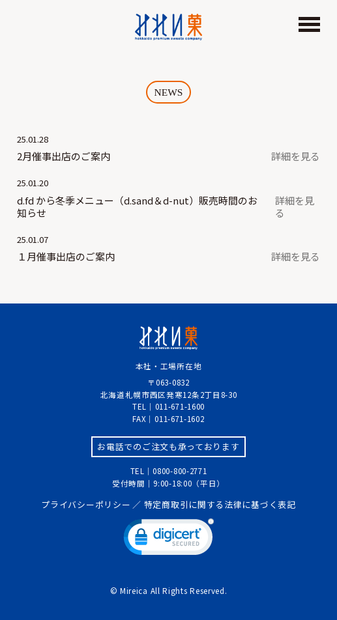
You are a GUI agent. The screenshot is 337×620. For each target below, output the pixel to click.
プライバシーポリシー (85, 504)
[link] (168, 540)
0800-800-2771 (180, 471)
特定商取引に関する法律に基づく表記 (220, 504)
